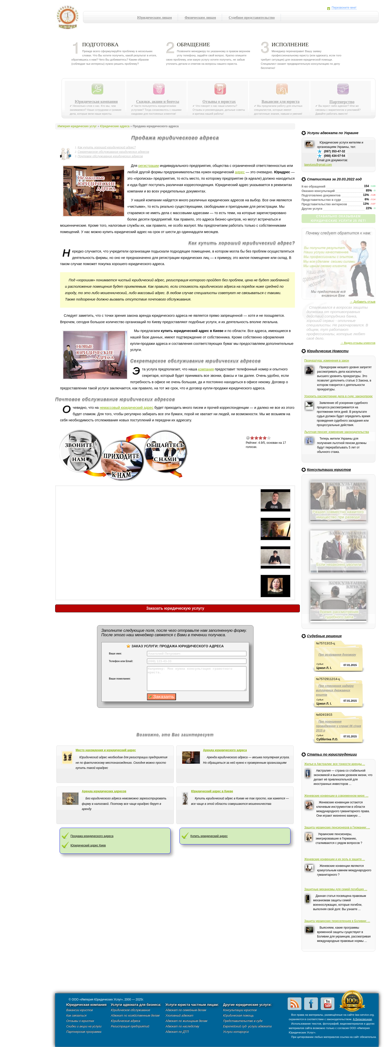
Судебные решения (324, 636)
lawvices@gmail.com (318, 164)
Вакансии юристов (79, 1010)
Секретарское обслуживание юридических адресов (113, 152)
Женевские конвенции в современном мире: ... (336, 795)
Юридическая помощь (238, 1015)
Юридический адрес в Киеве (212, 791)
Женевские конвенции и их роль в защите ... (334, 859)
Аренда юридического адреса (225, 750)
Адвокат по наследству (182, 1026)
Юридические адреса (114, 126)
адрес (240, 172)
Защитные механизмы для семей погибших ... (335, 889)
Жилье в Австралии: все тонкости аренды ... (334, 764)
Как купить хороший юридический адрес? (107, 147)
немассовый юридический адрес (126, 408)
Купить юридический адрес (208, 836)
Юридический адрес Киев (88, 845)
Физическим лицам (200, 17)
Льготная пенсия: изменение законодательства (336, 432)
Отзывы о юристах (219, 102)
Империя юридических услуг (69, 18)
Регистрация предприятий (130, 1026)
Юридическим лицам (154, 17)
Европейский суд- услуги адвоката (247, 1026)
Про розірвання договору (337, 654)
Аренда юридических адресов (104, 791)
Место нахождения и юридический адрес (106, 750)
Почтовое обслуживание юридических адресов (110, 156)
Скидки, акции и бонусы (157, 102)
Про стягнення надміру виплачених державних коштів (335, 690)
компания (206, 369)
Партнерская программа (83, 1031)
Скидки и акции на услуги (83, 1026)
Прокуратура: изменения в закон (326, 360)
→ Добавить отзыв (362, 301)
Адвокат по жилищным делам (186, 1021)
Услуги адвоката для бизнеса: (136, 1005)
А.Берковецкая (362, 1019)
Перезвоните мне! (344, 7)
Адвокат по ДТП (177, 1031)
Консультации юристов (329, 470)
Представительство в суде (242, 1021)
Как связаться (76, 1015)
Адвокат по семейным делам (185, 1010)
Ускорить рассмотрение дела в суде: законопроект (338, 396)
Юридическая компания (96, 102)
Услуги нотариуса (236, 1031)
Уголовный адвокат (179, 1015)
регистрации (148, 166)
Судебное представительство (252, 17)
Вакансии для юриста (280, 102)
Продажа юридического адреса (91, 836)
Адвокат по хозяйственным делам (135, 1015)
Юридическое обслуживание (130, 1010)
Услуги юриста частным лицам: (192, 1005)
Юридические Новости (328, 351)
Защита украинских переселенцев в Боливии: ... (337, 921)
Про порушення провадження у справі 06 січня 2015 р (338, 726)
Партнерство (341, 102)
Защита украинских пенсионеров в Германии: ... (337, 827)
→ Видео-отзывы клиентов (357, 342)
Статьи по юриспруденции (332, 754)
